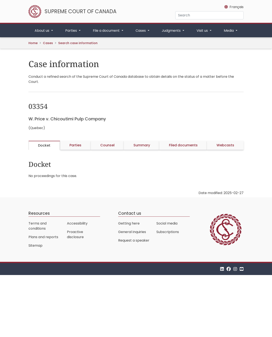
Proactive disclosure (75, 234)
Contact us (129, 213)
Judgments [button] (171, 30)
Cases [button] (141, 30)
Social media (166, 223)
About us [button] (42, 30)
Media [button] (229, 30)
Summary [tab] (141, 145)
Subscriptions (167, 231)
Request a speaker (133, 240)
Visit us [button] (203, 30)
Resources (39, 213)
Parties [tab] (75, 145)
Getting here (129, 223)
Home (33, 43)
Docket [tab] (44, 145)
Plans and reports (43, 237)
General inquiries (132, 231)
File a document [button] (106, 30)
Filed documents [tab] (183, 145)
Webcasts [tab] (225, 145)
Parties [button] (71, 30)
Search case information (78, 43)
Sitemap (35, 245)
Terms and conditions (37, 226)
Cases (48, 43)
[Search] (209, 15)
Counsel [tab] (107, 145)
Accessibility (77, 223)
